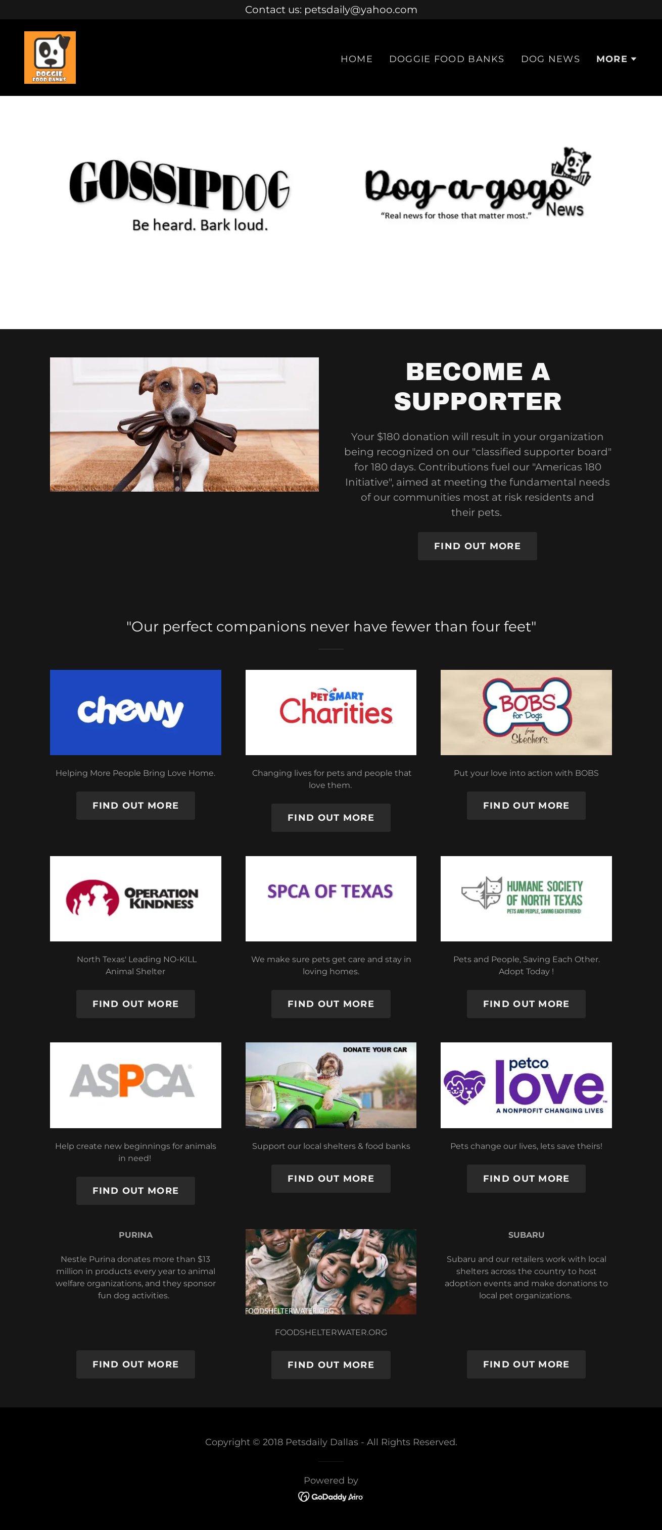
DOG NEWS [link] (550, 59)
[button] (617, 59)
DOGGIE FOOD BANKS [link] (447, 59)
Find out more (135, 805)
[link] (50, 56)
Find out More (477, 546)
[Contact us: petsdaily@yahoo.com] (331, 9)
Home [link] (357, 59)
